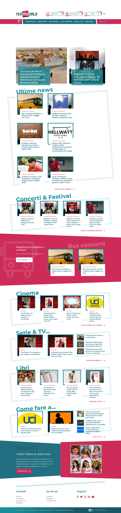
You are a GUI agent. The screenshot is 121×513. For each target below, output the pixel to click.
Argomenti (54, 14)
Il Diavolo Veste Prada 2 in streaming (94, 336)
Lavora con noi (20, 501)
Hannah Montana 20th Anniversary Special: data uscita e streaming (95, 351)
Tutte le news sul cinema (91, 325)
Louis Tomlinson (66, 21)
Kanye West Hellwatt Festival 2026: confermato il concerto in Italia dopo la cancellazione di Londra (62, 147)
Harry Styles (78, 21)
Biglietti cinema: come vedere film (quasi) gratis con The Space (60, 431)
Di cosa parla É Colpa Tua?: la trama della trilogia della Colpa (72, 391)
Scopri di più (22, 471)
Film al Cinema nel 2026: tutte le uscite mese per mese (74, 316)
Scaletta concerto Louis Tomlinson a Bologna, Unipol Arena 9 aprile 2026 (32, 180)
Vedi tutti (102, 21)
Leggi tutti (97, 437)
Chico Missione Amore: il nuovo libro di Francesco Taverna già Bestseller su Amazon (96, 392)
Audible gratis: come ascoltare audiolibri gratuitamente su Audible (95, 422)
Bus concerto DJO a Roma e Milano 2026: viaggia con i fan (93, 271)
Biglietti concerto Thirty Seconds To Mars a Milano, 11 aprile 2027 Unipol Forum (74, 222)
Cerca (104, 14)
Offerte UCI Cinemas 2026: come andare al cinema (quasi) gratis (95, 317)
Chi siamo (49, 496)
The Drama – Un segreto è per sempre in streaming (27, 316)
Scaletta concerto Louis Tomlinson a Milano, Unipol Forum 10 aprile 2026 (96, 222)
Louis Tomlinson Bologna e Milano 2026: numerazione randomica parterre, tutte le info (62, 180)
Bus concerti (53, 21)
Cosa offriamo (73, 14)
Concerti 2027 (42, 21)
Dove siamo (19, 498)
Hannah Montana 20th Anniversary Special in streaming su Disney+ (93, 344)
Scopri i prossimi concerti (91, 230)
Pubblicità (19, 503)
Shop (92, 14)
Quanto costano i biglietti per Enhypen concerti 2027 (27, 221)
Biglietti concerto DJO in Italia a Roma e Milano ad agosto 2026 (62, 115)
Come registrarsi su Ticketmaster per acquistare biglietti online (92, 430)
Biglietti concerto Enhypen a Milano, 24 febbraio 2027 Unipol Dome (87, 78)
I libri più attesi (95, 401)
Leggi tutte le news (63, 189)
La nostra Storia (51, 501)
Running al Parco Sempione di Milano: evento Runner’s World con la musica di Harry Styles (32, 77)
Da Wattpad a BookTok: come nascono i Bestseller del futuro (50, 391)
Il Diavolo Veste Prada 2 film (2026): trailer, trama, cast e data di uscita (50, 317)
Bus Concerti (23, 259)
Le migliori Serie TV (94, 360)
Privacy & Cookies (32, 510)
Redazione (49, 498)
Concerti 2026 (30, 21)
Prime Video (89, 21)
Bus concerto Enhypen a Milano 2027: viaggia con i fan (32, 115)
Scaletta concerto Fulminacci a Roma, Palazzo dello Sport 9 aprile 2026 (31, 146)
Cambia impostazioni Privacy (45, 510)
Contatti (18, 496)
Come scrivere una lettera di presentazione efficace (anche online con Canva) (94, 414)
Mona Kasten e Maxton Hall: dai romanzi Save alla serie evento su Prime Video (27, 391)
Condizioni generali (21, 510)
